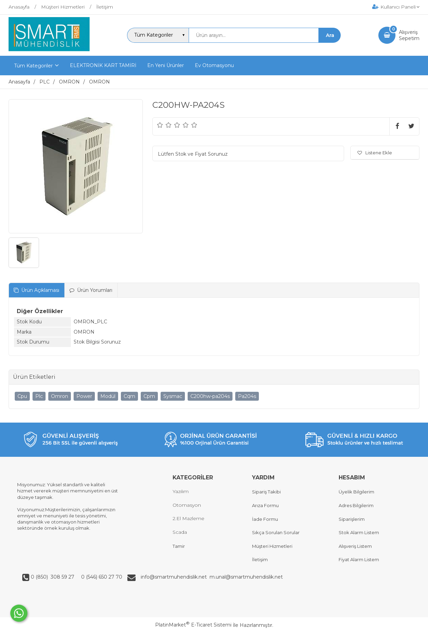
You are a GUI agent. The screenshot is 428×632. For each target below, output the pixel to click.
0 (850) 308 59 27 (53, 577)
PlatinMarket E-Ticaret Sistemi (193, 625)
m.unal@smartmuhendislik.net (246, 577)
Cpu (22, 396)
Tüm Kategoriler (33, 66)
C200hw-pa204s (210, 396)
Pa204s (247, 396)
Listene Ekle (374, 152)
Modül (107, 396)
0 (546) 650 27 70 (101, 577)
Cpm (149, 396)
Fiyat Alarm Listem (359, 559)
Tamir (179, 546)
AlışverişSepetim (409, 35)
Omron (59, 396)
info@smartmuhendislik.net (175, 577)
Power (84, 396)
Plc (39, 396)
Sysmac (172, 396)
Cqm (129, 396)
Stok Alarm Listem (359, 532)
